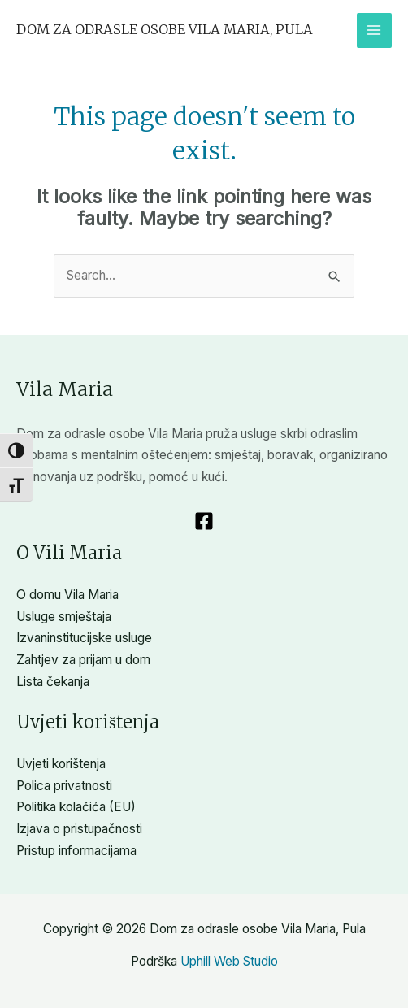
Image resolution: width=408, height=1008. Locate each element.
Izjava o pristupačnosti (79, 828)
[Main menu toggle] (374, 30)
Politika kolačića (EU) (76, 807)
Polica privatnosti (64, 785)
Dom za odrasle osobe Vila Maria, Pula (164, 29)
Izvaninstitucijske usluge (84, 637)
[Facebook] (204, 521)
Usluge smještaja (63, 616)
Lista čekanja (52, 681)
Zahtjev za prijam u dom (83, 659)
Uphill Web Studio (229, 961)
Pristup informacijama (76, 850)
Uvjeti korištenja (61, 763)
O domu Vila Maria (67, 594)
